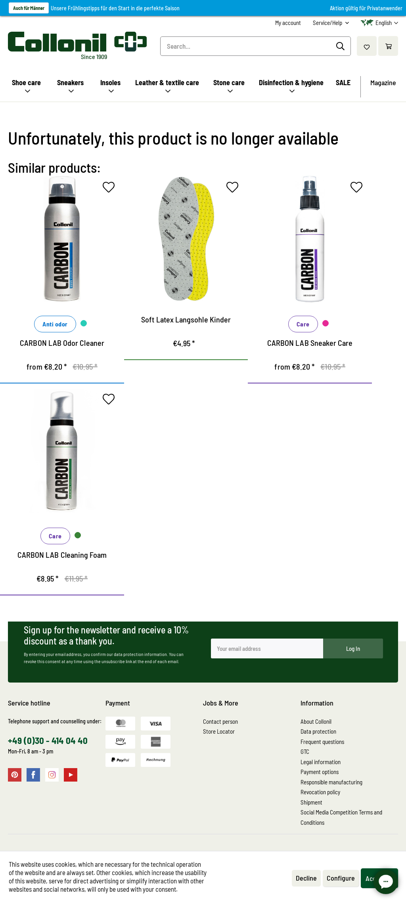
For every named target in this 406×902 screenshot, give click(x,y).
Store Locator (219, 731)
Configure (341, 877)
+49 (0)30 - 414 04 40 (48, 740)
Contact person (220, 721)
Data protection (318, 731)
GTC (305, 751)
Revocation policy (320, 791)
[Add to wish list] (110, 188)
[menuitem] (288, 23)
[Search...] (255, 46)
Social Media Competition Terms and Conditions (341, 817)
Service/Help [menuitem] (328, 22)
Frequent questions (322, 741)
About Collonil (316, 721)
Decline (306, 877)
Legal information (321, 761)
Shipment (311, 802)
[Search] (341, 46)
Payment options (320, 771)
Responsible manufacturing (331, 782)
